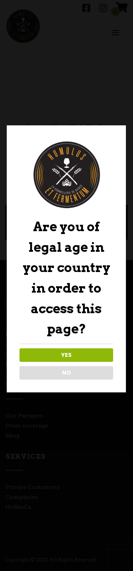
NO (65, 373)
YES (66, 355)
